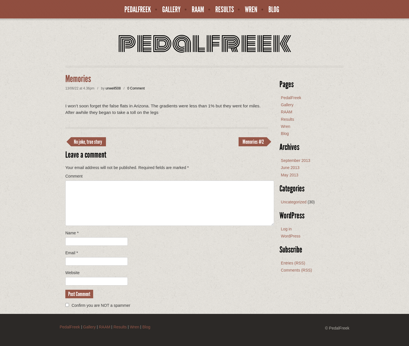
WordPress (291, 236)
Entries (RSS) (293, 263)
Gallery (171, 10)
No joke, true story (88, 141)
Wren (251, 10)
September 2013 (295, 160)
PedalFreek (137, 10)
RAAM (198, 10)
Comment (74, 176)
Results (224, 10)
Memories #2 (253, 141)
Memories (78, 79)
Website (72, 272)
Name (72, 233)
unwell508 (113, 88)
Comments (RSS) (296, 270)
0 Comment (136, 88)
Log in (286, 229)
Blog (273, 10)
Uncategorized (293, 202)
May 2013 (289, 175)
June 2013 (290, 167)
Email (71, 253)
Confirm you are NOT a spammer (97, 305)
